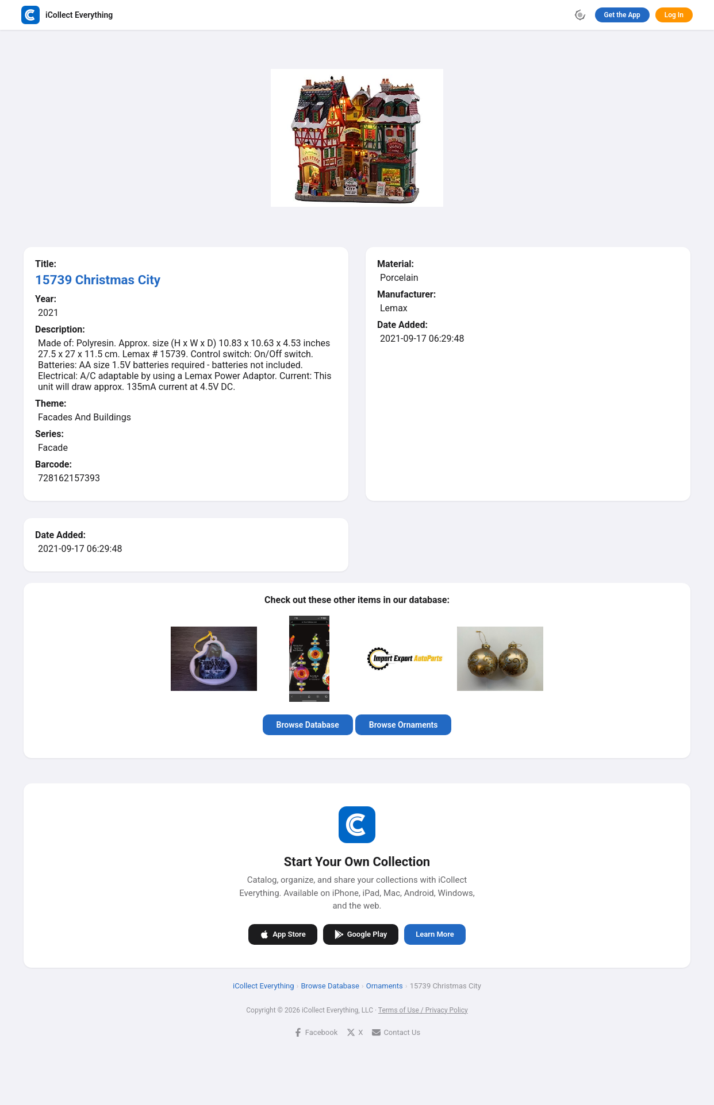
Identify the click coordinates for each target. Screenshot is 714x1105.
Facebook (315, 1031)
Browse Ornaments (403, 724)
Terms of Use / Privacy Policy (423, 1010)
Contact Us (396, 1031)
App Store (282, 933)
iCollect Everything (263, 985)
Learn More (435, 934)
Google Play (361, 933)
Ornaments (384, 985)
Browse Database (308, 724)
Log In (674, 15)
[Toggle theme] (580, 15)
